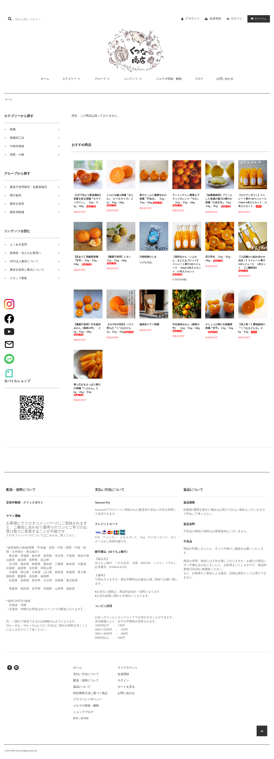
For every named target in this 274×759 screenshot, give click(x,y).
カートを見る (126, 686)
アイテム (258, 18)
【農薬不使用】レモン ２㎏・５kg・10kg (120, 260)
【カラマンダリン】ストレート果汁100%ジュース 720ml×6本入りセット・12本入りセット (252, 201)
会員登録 (215, 18)
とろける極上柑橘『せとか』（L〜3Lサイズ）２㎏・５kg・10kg (120, 200)
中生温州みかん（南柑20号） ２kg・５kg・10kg (186, 327)
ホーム (45, 78)
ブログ (199, 78)
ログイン (237, 18)
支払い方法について (86, 674)
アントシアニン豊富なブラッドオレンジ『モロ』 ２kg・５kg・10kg (185, 200)
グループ (102, 78)
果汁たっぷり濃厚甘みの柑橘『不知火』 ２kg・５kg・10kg (153, 199)
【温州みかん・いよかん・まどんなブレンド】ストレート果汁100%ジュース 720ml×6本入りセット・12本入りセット (186, 265)
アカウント (192, 18)
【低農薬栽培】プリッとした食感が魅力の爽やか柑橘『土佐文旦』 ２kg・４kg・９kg (219, 201)
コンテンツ (133, 78)
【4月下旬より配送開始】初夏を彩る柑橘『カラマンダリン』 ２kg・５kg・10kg (88, 201)
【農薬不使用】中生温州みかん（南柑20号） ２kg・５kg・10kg (87, 329)
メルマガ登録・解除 (169, 78)
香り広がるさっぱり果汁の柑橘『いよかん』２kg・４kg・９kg (87, 389)
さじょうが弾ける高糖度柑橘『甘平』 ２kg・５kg (219, 328)
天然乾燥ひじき (153, 256)
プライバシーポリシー (87, 699)
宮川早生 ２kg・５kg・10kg (218, 258)
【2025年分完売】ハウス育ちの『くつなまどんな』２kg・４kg (120, 328)
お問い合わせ (225, 78)
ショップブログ (83, 712)
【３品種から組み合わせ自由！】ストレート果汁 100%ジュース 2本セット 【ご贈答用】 (252, 263)
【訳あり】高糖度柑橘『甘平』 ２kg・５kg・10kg (86, 260)
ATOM (84, 718)
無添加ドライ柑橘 (149, 324)
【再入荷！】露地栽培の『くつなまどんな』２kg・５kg (251, 328)
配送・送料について (86, 680)
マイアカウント (128, 667)
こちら (50, 535)
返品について (81, 686)
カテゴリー (71, 78)
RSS (75, 718)
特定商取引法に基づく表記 (90, 693)
